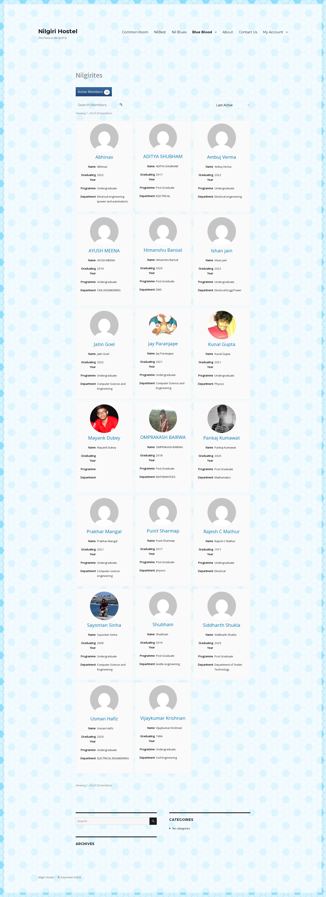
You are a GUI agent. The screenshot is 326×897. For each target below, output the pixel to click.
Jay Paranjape (163, 343)
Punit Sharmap (163, 531)
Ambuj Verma (221, 157)
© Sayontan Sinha (69, 877)
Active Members (94, 92)
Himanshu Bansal (163, 250)
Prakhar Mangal (104, 531)
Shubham (163, 624)
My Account (273, 32)
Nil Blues (179, 32)
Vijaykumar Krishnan (162, 718)
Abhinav (104, 157)
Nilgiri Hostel (57, 31)
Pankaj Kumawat (221, 438)
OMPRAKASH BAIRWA (163, 437)
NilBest (160, 32)
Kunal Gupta (221, 344)
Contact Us (248, 32)
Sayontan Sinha (104, 625)
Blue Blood (202, 32)
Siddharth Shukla (221, 625)
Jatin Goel (104, 344)
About (227, 32)
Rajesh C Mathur (222, 531)
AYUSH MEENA (104, 250)
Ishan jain (221, 250)
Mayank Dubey (104, 438)
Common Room (135, 32)
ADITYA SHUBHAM (163, 156)
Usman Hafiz (104, 718)
